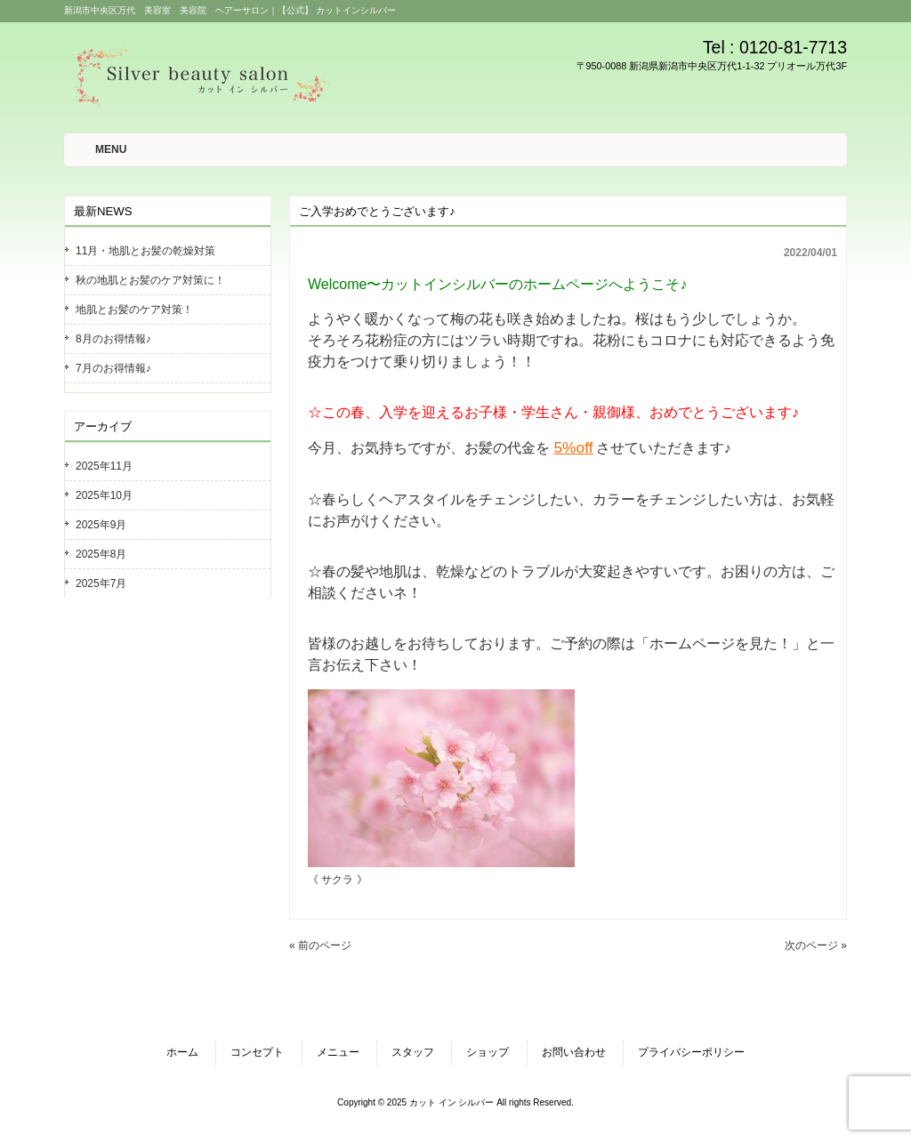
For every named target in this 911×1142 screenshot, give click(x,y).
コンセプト (257, 1052)
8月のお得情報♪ (113, 339)
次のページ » (816, 945)
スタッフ (412, 1052)
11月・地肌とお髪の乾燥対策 (145, 251)
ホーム (182, 1052)
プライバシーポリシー (691, 1052)
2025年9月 (101, 525)
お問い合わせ (574, 1052)
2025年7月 (101, 583)
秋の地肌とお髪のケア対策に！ (150, 280)
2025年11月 (104, 466)
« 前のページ (320, 945)
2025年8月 (101, 554)
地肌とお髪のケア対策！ (134, 309)
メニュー (338, 1052)
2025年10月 (104, 495)
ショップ (487, 1052)
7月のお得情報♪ (113, 368)
